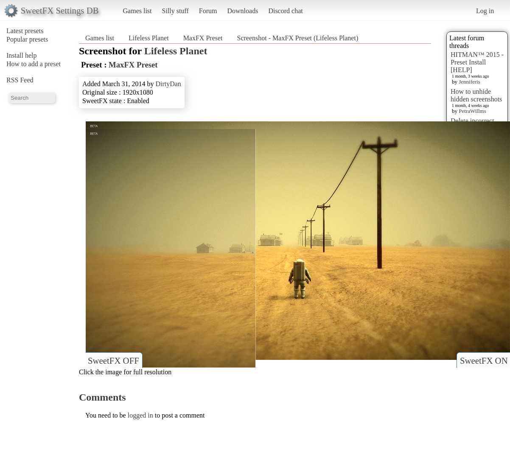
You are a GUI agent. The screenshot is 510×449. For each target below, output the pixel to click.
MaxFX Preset (203, 38)
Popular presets (27, 39)
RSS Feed (20, 80)
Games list (137, 10)
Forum (208, 10)
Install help (21, 55)
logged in (140, 415)
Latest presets (25, 30)
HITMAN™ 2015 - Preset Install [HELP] (477, 62)
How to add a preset (33, 63)
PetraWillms (472, 111)
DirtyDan (168, 83)
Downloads (242, 10)
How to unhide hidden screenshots (476, 95)
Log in (485, 10)
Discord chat (285, 10)
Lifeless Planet (149, 38)
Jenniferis (469, 82)
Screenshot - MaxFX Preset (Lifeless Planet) (298, 38)
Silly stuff (175, 10)
